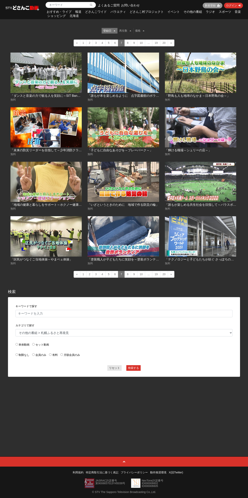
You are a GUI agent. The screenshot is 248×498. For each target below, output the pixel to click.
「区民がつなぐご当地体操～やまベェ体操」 (41, 259)
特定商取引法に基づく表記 (102, 472)
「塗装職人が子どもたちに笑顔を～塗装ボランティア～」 (128, 259)
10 (141, 42)
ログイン (233, 5)
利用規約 (78, 472)
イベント (173, 11)
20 (164, 42)
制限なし (24, 354)
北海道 (74, 15)
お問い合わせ (130, 5)
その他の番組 (192, 11)
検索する (133, 367)
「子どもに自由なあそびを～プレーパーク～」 (120, 150)
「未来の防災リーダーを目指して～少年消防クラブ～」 (49, 150)
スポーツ (225, 11)
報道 (78, 11)
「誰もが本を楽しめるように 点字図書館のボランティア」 (129, 95)
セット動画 (42, 344)
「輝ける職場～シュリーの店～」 (188, 150)
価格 (139, 30)
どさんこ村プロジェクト (147, 11)
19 (156, 42)
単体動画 (24, 344)
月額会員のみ (72, 354)
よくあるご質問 (109, 5)
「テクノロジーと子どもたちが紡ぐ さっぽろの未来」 (202, 259)
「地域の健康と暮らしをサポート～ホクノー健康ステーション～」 (56, 204)
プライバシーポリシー (134, 472)
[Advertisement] (124, 408)
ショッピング (56, 15)
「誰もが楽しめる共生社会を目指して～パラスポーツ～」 (205, 204)
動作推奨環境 (158, 472)
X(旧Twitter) (176, 472)
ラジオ (210, 11)
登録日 (109, 30)
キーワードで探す (26, 306)
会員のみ (40, 354)
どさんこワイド (96, 11)
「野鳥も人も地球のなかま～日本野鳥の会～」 (197, 95)
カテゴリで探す (25, 325)
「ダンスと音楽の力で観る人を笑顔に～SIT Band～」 (47, 95)
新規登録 (212, 5)
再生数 (125, 30)
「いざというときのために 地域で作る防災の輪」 (123, 204)
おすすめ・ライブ (59, 11)
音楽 (238, 11)
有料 (55, 354)
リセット (114, 367)
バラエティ (118, 11)
